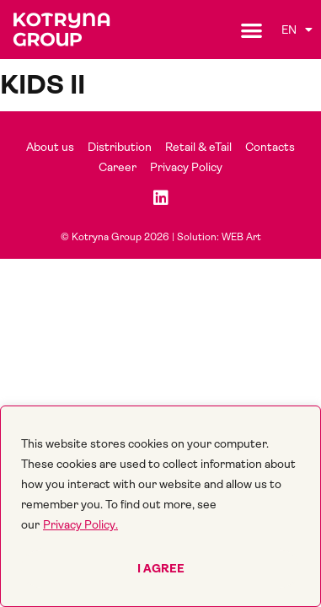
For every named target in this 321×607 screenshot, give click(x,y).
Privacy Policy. (80, 524)
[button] (251, 30)
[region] (160, 506)
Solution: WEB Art (219, 237)
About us (50, 146)
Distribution (120, 146)
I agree (161, 568)
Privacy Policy (186, 167)
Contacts (270, 146)
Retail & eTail (198, 146)
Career (117, 167)
